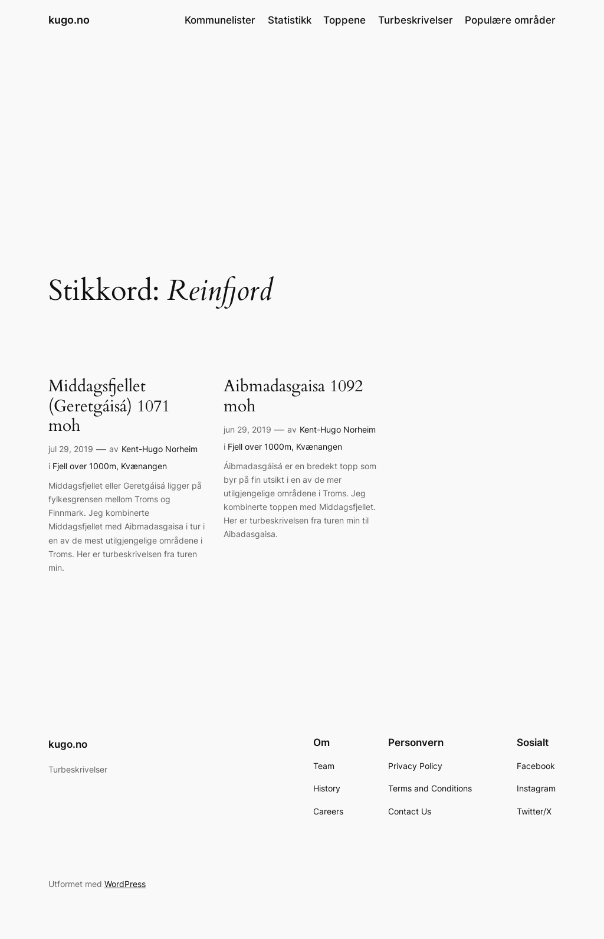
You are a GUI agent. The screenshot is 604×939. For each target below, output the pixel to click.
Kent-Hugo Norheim (160, 449)
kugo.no (69, 20)
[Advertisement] (302, 134)
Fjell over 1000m (84, 466)
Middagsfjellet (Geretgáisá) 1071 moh (109, 406)
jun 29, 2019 (247, 429)
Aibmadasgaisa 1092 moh (293, 396)
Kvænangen (144, 466)
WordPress (125, 884)
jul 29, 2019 (70, 449)
